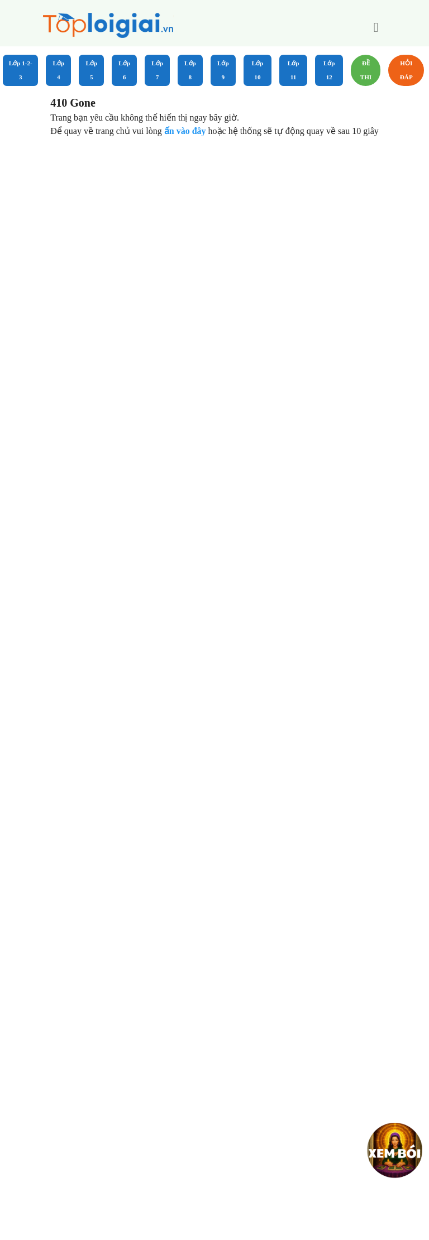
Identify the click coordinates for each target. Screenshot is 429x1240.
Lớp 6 (124, 70)
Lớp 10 (258, 70)
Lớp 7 (157, 70)
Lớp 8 (190, 70)
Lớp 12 (329, 70)
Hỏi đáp (406, 70)
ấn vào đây (186, 131)
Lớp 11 (293, 70)
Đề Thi (366, 70)
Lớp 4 (59, 70)
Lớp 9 (223, 70)
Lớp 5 (91, 70)
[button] (376, 27)
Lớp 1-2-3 (20, 70)
